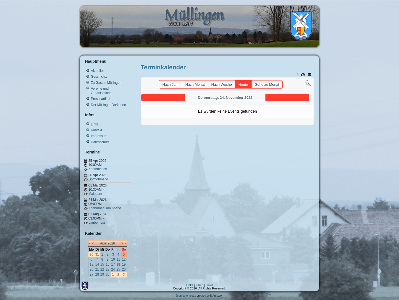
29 (102, 274)
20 (91, 269)
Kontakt (96, 130)
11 (118, 259)
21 (97, 269)
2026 (111, 243)
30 (107, 274)
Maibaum (95, 194)
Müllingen (194, 15)
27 (91, 274)
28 (97, 274)
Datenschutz (100, 142)
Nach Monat (195, 84)
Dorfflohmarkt (98, 179)
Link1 (189, 285)
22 (102, 269)
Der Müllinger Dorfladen (108, 105)
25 (118, 269)
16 (107, 264)
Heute (243, 84)
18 (118, 264)
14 (97, 264)
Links (95, 124)
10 (113, 259)
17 (113, 264)
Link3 (209, 285)
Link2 (199, 285)
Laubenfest (96, 223)
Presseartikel (100, 99)
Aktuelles (97, 71)
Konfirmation (97, 169)
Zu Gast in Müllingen (106, 83)
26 (124, 269)
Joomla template (186, 295)
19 (124, 264)
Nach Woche (221, 84)
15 (102, 264)
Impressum (99, 136)
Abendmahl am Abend (104, 208)
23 (107, 269)
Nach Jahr (170, 84)
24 (113, 269)
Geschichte (99, 77)
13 (91, 264)
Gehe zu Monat (267, 84)
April (103, 243)
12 (124, 259)
